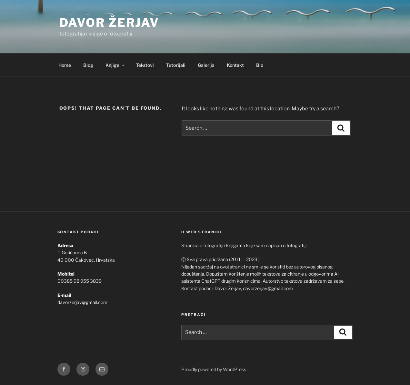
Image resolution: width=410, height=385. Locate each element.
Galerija (206, 65)
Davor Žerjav (109, 22)
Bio (259, 65)
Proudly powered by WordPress (213, 369)
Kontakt (235, 65)
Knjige (115, 65)
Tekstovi (145, 65)
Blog (88, 65)
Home (64, 65)
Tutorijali (175, 65)
